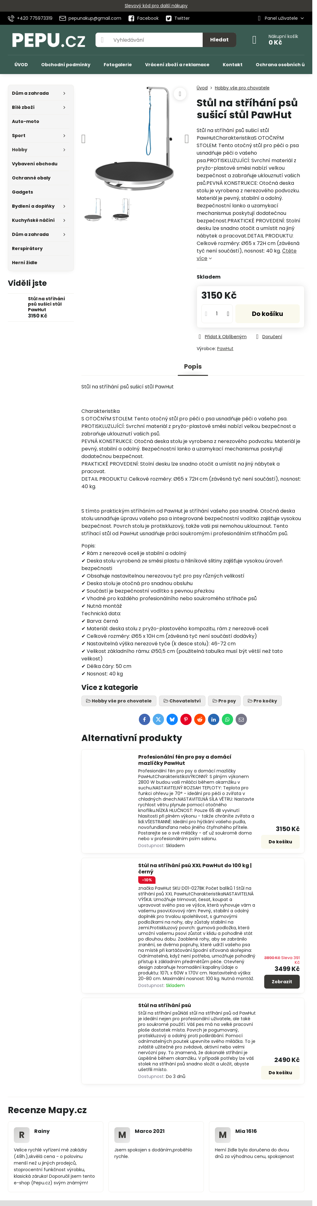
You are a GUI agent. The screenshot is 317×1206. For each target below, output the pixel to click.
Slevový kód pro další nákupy (156, 6)
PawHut (225, 348)
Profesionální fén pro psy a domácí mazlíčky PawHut (185, 760)
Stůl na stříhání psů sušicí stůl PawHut (46, 304)
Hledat (219, 39)
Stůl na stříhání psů (164, 1005)
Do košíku (267, 313)
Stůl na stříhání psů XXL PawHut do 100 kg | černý (195, 868)
